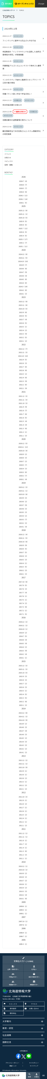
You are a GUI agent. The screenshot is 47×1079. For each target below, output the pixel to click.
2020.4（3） (23, 468)
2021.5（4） (23, 421)
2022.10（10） (23, 356)
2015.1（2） (23, 705)
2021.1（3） (23, 435)
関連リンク (13, 1066)
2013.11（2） (23, 764)
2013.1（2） (23, 789)
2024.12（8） (23, 254)
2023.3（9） (23, 334)
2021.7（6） (23, 414)
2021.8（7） (23, 410)
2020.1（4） (23, 479)
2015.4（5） (23, 694)
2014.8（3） (23, 727)
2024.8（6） (23, 268)
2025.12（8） (23, 210)
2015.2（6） (23, 701)
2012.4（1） (23, 818)
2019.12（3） (23, 487)
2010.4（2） (23, 887)
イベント (8, 154)
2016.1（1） (23, 658)
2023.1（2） (23, 341)
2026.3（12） (23, 195)
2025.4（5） (23, 235)
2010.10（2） (23, 870)
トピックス (9, 161)
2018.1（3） (23, 574)
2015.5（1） (23, 690)
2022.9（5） (23, 359)
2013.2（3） (23, 785)
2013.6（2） (23, 778)
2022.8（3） (23, 363)
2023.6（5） (23, 323)
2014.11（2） (23, 716)
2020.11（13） (23, 447)
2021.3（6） (23, 428)
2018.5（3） (23, 559)
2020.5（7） (23, 465)
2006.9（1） (23, 932)
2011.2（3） (23, 855)
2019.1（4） (23, 526)
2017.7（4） (23, 592)
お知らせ (8, 157)
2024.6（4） (23, 276)
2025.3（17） (23, 239)
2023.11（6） (23, 305)
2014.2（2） (23, 749)
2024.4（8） (23, 283)
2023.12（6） (23, 301)
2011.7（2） (23, 844)
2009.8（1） (23, 906)
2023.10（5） (23, 309)
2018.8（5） (23, 549)
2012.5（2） (23, 815)
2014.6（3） (23, 734)
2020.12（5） (23, 443)
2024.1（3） (23, 294)
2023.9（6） (23, 312)
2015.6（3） (23, 687)
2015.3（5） (23, 698)
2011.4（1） (23, 847)
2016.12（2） (23, 622)
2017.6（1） (23, 596)
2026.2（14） (23, 199)
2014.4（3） (23, 741)
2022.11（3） (23, 352)
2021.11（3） (23, 400)
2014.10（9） (23, 720)
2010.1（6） (23, 898)
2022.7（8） (23, 367)
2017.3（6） (23, 607)
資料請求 (6, 3)
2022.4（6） (23, 377)
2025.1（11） (23, 246)
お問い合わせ (34, 1008)
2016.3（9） (23, 650)
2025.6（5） (23, 232)
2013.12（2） (23, 760)
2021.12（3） (23, 396)
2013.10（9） (23, 767)
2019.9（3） (23, 498)
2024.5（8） (23, 279)
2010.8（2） (23, 877)
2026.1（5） (23, 203)
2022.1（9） (23, 388)
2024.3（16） (23, 286)
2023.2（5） (23, 337)
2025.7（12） (23, 228)
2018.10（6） (23, 541)
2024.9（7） (23, 265)
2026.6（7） (23, 185)
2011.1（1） (23, 858)
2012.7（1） (23, 807)
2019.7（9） (23, 505)
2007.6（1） (23, 925)
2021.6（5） (23, 417)
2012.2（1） (23, 822)
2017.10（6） (23, 582)
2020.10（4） (23, 450)
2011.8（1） (23, 840)
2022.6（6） (23, 370)
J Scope (41, 3)
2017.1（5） (23, 614)
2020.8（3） (23, 458)
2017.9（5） (23, 585)
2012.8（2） (23, 804)
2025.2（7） (23, 243)
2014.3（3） (23, 745)
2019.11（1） (23, 491)
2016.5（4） (23, 643)
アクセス (34, 1004)
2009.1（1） (23, 913)
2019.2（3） (23, 523)
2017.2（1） (23, 610)
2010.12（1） (23, 866)
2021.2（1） (23, 432)
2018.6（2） (23, 556)
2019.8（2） (23, 501)
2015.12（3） (23, 665)
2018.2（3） (23, 570)
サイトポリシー (34, 1063)
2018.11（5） (23, 538)
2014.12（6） (23, 713)
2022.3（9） (23, 381)
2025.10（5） (23, 217)
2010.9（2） (23, 873)
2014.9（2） (23, 723)
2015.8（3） (23, 680)
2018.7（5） (23, 552)
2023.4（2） (23, 330)
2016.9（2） (23, 632)
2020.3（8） (23, 472)
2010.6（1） (23, 884)
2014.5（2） (23, 738)
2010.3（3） (23, 891)
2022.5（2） (23, 374)
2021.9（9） (23, 407)
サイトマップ (34, 1066)
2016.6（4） (23, 640)
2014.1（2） (23, 752)
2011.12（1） (23, 833)
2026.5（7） (23, 188)
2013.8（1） (23, 774)
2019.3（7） (23, 519)
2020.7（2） (23, 461)
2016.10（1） (23, 629)
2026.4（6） (23, 192)
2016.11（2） (23, 625)
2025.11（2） (23, 214)
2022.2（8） (23, 384)
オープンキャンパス (24, 3)
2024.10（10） (23, 261)
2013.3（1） (23, 781)
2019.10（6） (23, 494)
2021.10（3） (23, 403)
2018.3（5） (23, 566)
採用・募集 (9, 165)
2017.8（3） (23, 589)
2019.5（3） (23, 512)
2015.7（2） (23, 683)
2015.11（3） (23, 669)
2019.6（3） (23, 509)
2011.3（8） (23, 851)
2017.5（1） (23, 600)
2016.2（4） (23, 654)
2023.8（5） (23, 316)
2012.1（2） (23, 825)
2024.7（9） (23, 272)
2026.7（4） (23, 181)
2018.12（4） (23, 534)
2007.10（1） (23, 921)
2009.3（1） (23, 910)
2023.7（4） (23, 319)
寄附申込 (13, 1013)
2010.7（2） (23, 880)
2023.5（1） (23, 326)
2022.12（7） (23, 349)
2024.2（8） (23, 290)
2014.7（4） (23, 731)
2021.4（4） (23, 425)
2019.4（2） (23, 516)
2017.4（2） (23, 603)
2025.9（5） (23, 221)
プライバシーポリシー (12, 1063)
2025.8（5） (23, 225)
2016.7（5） (23, 636)
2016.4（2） (23, 647)
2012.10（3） (23, 797)
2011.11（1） (23, 837)
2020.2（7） (23, 475)
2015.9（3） (23, 676)
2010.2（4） (23, 895)
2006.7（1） (23, 936)
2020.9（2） (23, 454)
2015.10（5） (23, 672)
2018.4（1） (23, 563)
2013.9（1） (23, 771)
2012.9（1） (23, 800)
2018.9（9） (23, 545)
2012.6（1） (23, 811)
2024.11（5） (23, 258)
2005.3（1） (23, 944)
